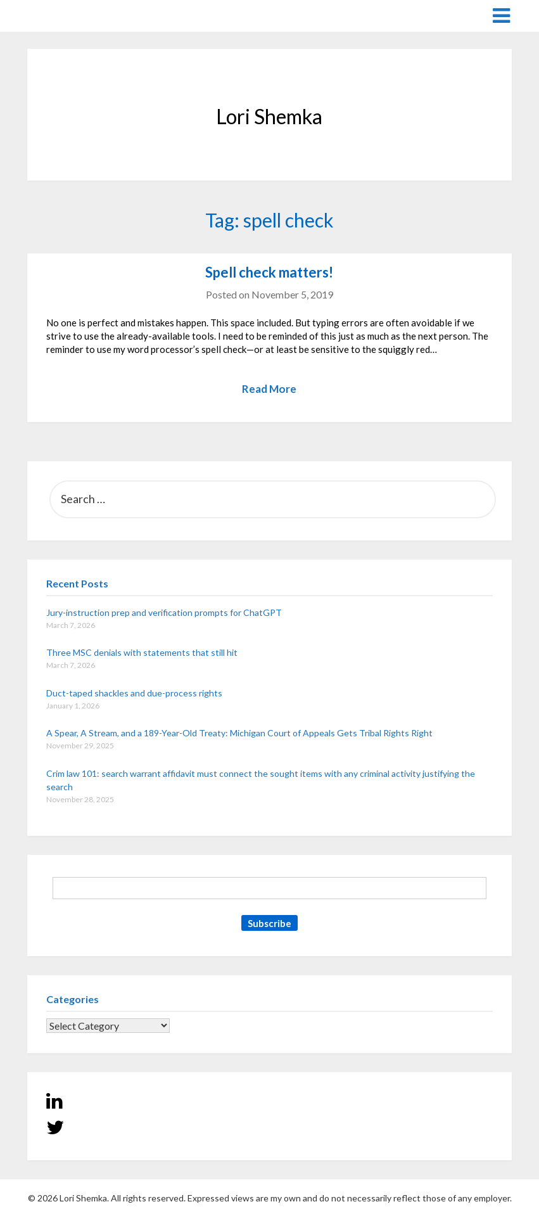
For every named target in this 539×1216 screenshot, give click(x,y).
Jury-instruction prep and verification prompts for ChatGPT (164, 612)
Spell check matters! (269, 272)
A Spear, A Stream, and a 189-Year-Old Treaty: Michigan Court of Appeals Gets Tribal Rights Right (239, 732)
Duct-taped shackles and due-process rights (134, 693)
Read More (269, 388)
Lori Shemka (65, 14)
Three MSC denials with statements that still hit (142, 652)
